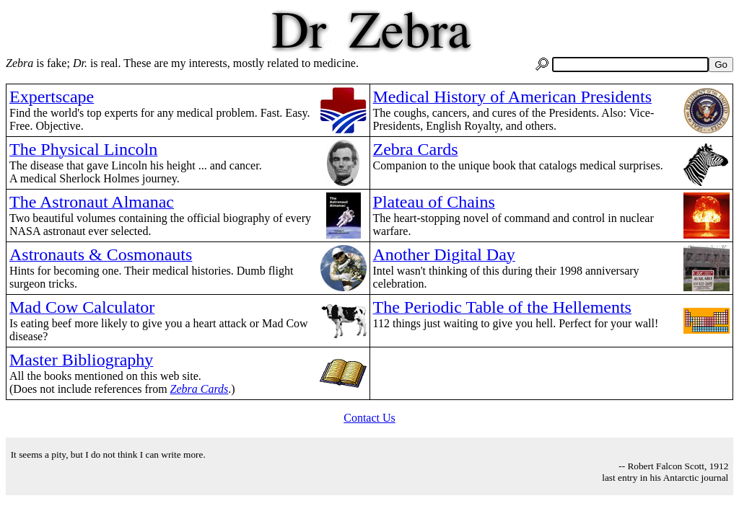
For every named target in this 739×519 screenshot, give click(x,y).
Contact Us (369, 418)
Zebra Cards (199, 389)
